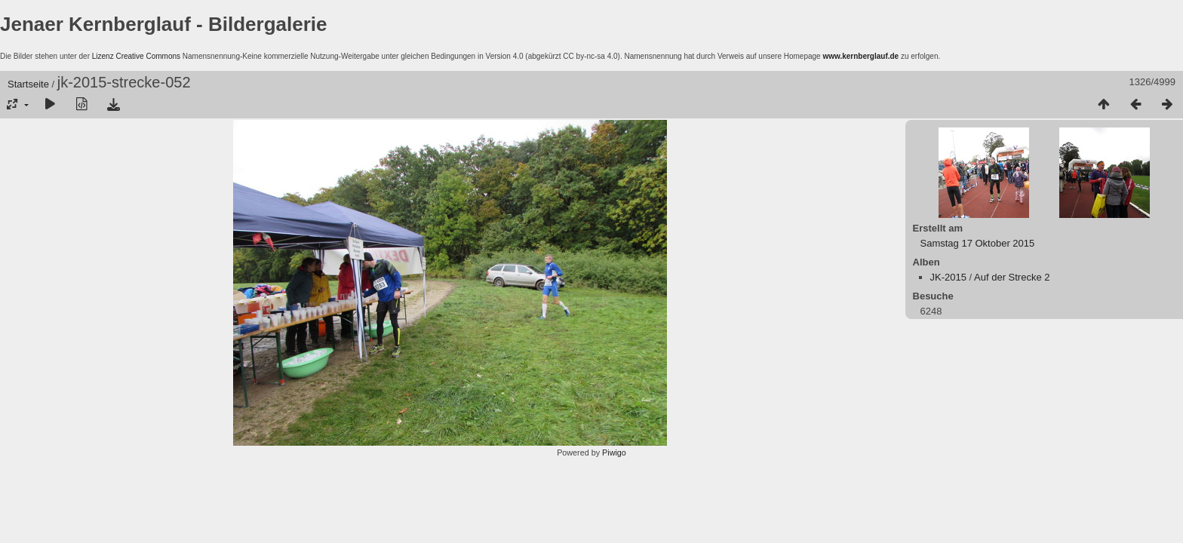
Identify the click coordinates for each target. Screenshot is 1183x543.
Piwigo (614, 452)
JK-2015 (948, 277)
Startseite (28, 84)
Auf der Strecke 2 (1011, 277)
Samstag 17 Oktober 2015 (977, 243)
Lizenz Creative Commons (136, 56)
